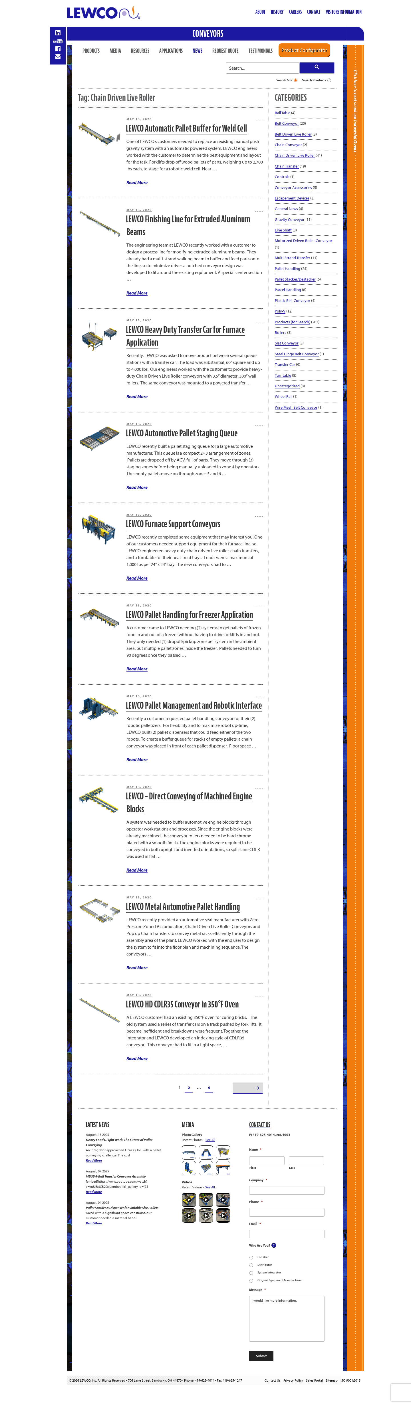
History (277, 11)
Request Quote (225, 51)
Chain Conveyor (288, 144)
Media (115, 51)
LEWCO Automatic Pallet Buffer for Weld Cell (186, 128)
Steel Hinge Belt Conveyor (297, 353)
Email (255, 1223)
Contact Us (273, 1380)
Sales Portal (314, 1380)
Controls (282, 176)
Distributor (264, 1265)
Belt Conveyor (287, 123)
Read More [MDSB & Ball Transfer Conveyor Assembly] (94, 1192)
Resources (140, 51)
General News (286, 208)
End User (263, 1257)
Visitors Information (344, 11)
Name (255, 1149)
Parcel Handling (288, 289)
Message (257, 1289)
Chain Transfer (287, 166)
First (252, 1168)
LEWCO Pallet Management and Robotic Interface (194, 705)
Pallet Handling (287, 268)
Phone (256, 1202)
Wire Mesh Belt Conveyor (296, 407)
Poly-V (280, 311)
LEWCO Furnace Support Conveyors (173, 524)
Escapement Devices (292, 198)
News (197, 51)
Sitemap (332, 1380)
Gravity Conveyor (290, 219)
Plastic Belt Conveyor (292, 300)
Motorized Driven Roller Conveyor (303, 240)
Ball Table (282, 112)
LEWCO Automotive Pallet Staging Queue (182, 433)
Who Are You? (259, 1245)
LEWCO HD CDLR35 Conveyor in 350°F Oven (182, 1004)
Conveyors (207, 33)
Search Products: (316, 80)
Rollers (280, 332)
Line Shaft (283, 230)
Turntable (283, 375)
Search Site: (286, 80)
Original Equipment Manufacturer (279, 1280)
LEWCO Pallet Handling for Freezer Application (189, 614)
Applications (171, 51)
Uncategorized (287, 385)
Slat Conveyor (287, 343)
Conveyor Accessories (293, 187)
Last (292, 1168)
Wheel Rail (283, 396)
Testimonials (261, 51)
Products (91, 51)
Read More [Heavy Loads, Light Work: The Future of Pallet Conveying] (94, 1160)
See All (210, 1140)
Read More (137, 182)
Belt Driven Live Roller (293, 134)
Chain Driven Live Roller (295, 155)
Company (258, 1180)
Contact (314, 11)
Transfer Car (285, 364)
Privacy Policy (293, 1380)
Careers (295, 11)
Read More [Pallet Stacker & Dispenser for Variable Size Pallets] (94, 1223)
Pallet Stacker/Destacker (295, 279)
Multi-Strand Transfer (292, 257)
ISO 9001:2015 (350, 1380)
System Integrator (269, 1272)
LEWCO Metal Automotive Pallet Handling (183, 906)
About (260, 11)
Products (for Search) (292, 321)
